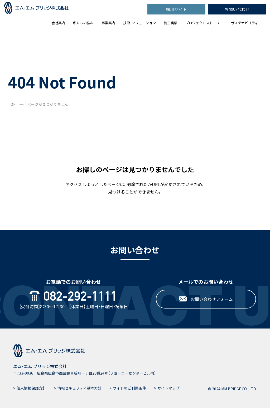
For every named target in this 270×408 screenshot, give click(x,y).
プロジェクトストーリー (204, 22)
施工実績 (170, 22)
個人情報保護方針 (31, 388)
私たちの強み (83, 22)
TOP (12, 104)
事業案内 (108, 22)
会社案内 (58, 22)
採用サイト (176, 9)
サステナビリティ (244, 22)
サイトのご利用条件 (129, 388)
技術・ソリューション (139, 22)
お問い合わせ (237, 9)
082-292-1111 (73, 296)
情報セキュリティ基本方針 (79, 388)
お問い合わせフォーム (206, 299)
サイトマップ (168, 388)
